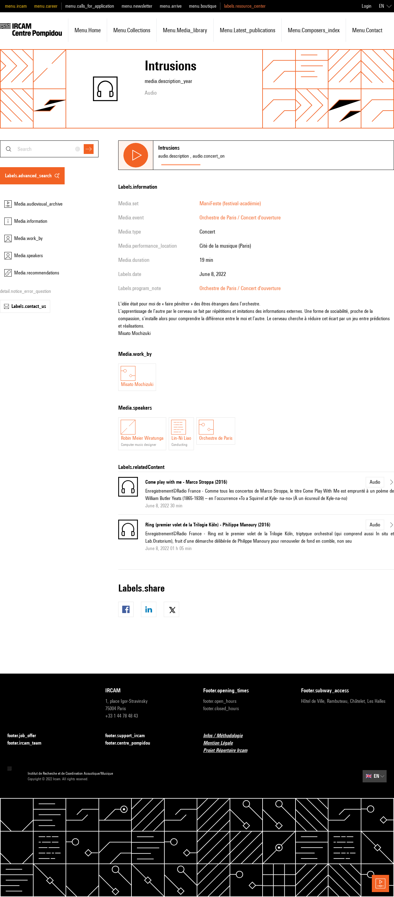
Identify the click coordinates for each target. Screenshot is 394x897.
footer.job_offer (25, 736)
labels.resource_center (245, 6)
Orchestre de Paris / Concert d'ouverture (240, 217)
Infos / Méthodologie (226, 736)
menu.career (46, 6)
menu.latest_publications (247, 30)
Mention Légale (221, 743)
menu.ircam (16, 6)
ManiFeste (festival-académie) (230, 203)
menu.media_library (185, 30)
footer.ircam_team (28, 743)
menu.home (87, 30)
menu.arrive (171, 6)
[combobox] (49, 148)
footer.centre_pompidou (131, 743)
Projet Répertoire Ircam (229, 750)
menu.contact (367, 30)
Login (367, 6)
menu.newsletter (137, 6)
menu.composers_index (314, 30)
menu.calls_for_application (89, 6)
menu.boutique (202, 6)
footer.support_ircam (128, 736)
